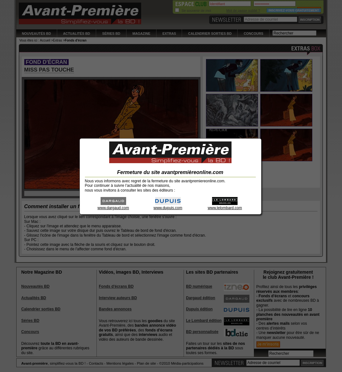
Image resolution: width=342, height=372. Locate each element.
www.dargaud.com (113, 205)
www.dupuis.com (168, 205)
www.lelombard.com (225, 205)
